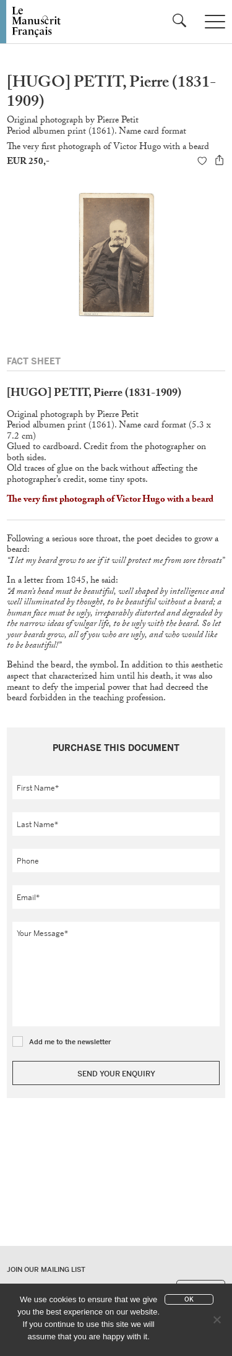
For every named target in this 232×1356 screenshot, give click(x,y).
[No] (216, 1319)
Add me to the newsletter (70, 1041)
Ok (189, 1299)
